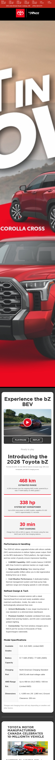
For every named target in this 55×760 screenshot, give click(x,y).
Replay (36, 440)
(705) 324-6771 (37, 6)
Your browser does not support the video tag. (27, 422)
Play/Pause (20, 440)
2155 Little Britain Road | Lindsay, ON (18, 6)
